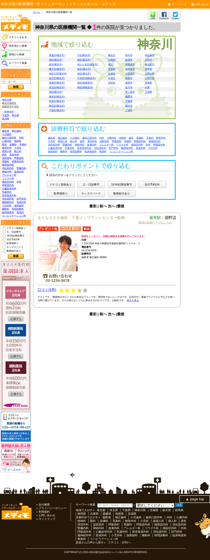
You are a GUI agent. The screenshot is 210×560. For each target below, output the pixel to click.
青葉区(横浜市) (57, 55)
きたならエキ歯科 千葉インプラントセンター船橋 (81, 218)
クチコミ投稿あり (16, 228)
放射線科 (19, 205)
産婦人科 (7, 151)
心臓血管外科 (9, 188)
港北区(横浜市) (57, 87)
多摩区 (111, 73)
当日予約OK (13, 239)
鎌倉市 (128, 78)
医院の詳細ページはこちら (155, 222)
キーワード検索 (18, 62)
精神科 (17, 141)
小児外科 (7, 205)
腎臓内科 (21, 168)
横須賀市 (149, 64)
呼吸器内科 (18, 161)
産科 (4, 154)
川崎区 (111, 59)
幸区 (110, 64)
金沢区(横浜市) (57, 78)
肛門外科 (21, 198)
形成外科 (21, 202)
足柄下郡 (149, 78)
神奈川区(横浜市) (58, 73)
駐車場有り (13, 243)
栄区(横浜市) (56, 92)
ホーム (36, 12)
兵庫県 (94, 513)
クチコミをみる (18, 37)
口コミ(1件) (47, 290)
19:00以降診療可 (16, 235)
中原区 (111, 78)
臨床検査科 (8, 212)
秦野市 (128, 96)
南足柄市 (149, 55)
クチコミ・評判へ (119, 542)
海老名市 (130, 69)
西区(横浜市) (84, 59)
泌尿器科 (7, 158)
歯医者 (5, 131)
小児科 (17, 147)
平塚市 (128, 101)
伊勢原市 (130, 64)
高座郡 (148, 82)
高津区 (111, 69)
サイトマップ (179, 4)
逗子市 (128, 87)
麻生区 (111, 55)
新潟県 (5, 118)
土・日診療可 (14, 232)
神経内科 (7, 171)
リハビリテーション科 (14, 215)
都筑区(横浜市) (57, 101)
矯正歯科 (16, 131)
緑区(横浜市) (84, 69)
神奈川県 (7, 99)
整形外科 (7, 147)
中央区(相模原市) (86, 78)
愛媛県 (107, 513)
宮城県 (132, 513)
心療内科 (7, 141)
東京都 (15, 115)
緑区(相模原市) (85, 82)
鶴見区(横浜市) (57, 105)
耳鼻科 (23, 144)
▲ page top (194, 499)
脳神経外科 (8, 202)
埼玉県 (113, 510)
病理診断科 (18, 209)
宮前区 (111, 82)
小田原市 (130, 73)
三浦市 (128, 110)
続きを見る (133, 300)
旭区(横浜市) (56, 59)
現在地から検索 (18, 45)
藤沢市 (128, 105)
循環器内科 (8, 164)
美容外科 (14, 154)
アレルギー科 (9, 175)
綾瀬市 (128, 59)
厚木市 (128, 55)
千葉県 (5, 115)
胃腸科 (5, 161)
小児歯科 (7, 134)
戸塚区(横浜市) (57, 110)
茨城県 (154, 510)
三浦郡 (148, 92)
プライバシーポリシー (52, 508)
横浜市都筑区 (9, 103)
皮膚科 (13, 144)
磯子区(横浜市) (57, 69)
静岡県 (82, 513)
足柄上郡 (149, 73)
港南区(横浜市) (57, 82)
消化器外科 (8, 198)
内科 (21, 137)
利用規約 (44, 511)
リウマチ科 (8, 178)
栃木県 (166, 510)
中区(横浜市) (84, 55)
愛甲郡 (148, 69)
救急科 (20, 212)
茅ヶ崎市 (130, 92)
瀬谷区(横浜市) (57, 96)
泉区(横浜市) (56, 64)
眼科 (4, 144)
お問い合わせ (202, 4)
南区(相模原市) (85, 87)
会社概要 (44, 504)
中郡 (147, 87)
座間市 (128, 82)
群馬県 (179, 510)
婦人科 (17, 151)
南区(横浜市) (84, 73)
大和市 (148, 59)
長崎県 (119, 513)
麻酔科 (5, 209)
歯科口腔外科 (9, 137)
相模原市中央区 (10, 106)
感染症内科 (8, 181)
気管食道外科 (9, 195)
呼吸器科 (19, 158)
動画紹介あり (14, 250)
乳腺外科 (7, 192)
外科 (19, 181)
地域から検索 (16, 54)
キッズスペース (15, 247)
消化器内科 (8, 168)
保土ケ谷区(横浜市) (87, 64)
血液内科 (19, 171)
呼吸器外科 (8, 185)
